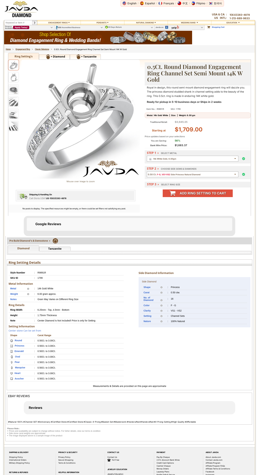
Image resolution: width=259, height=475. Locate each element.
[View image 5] (13, 114)
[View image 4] (13, 101)
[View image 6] (13, 126)
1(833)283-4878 (240, 14)
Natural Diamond (146, 23)
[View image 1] (13, 65)
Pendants (102, 23)
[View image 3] (13, 89)
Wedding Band (189, 23)
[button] (129, 3)
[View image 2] (13, 77)
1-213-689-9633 (240, 18)
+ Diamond (55, 56)
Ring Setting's (24, 56)
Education (233, 23)
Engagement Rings (59, 23)
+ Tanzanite (86, 56)
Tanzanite (54, 282)
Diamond (23, 281)
